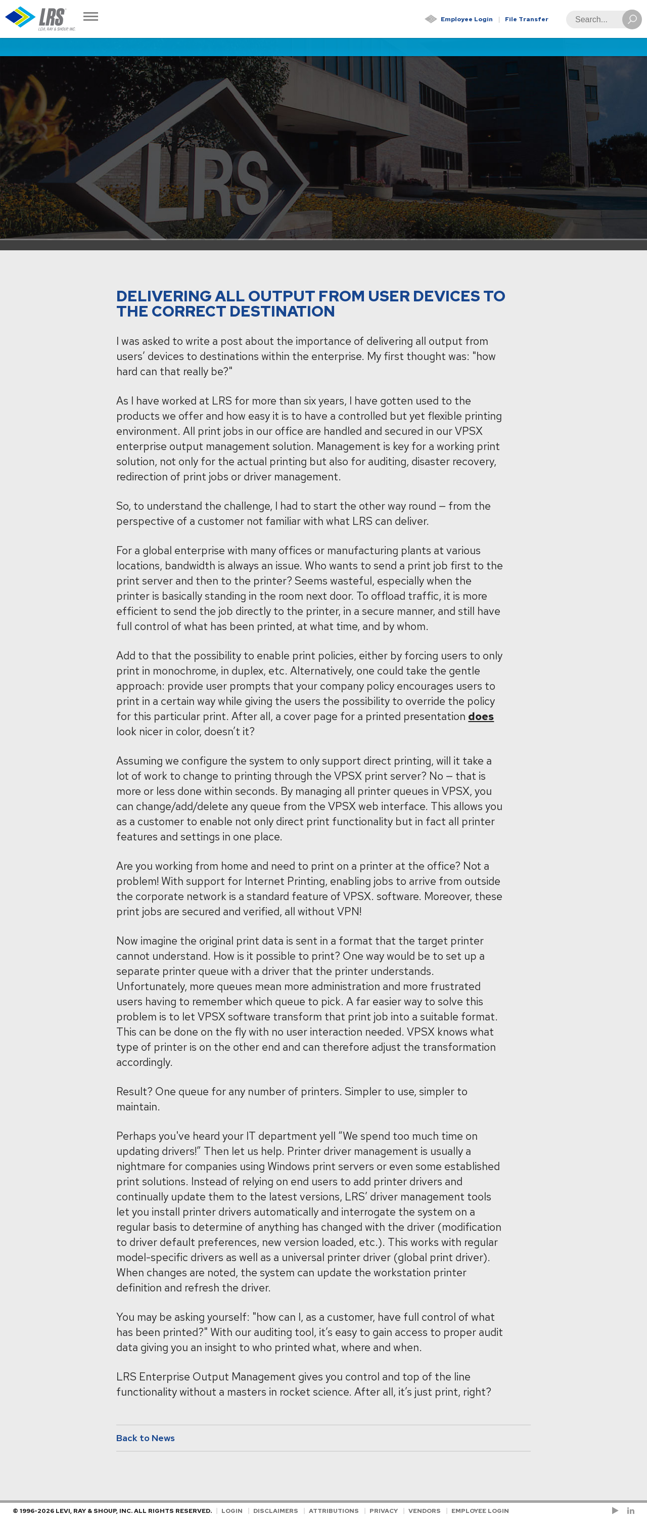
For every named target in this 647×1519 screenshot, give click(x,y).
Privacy (383, 1511)
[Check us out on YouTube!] (617, 1511)
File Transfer (526, 19)
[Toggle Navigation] (90, 17)
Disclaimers (275, 1511)
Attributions (334, 1511)
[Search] (601, 19)
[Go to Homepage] (40, 19)
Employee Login (467, 19)
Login (232, 1511)
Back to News (145, 1438)
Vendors (424, 1511)
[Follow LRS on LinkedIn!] (629, 1511)
